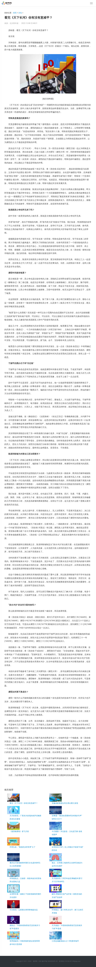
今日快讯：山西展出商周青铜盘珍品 (24, 910)
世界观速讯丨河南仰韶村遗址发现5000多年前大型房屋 (25, 942)
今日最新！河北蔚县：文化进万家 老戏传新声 (67, 833)
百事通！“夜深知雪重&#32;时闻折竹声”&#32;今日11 (67, 817)
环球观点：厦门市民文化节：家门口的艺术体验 (67, 911)
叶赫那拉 (14, 783)
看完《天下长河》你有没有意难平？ (24, 803)
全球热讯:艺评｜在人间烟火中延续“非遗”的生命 (67, 848)
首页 (15, 13)
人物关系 (20, 783)
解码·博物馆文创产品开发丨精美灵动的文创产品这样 (67, 895)
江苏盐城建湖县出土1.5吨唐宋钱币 (65, 941)
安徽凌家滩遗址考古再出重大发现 (65, 803)
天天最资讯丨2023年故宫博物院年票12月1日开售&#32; (67, 880)
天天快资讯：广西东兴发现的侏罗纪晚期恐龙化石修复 (25, 817)
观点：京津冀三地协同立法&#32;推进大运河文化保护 (67, 864)
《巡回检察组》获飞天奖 (19, 831)
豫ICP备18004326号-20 (50, 961)
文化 (20, 13)
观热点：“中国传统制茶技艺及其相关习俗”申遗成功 (25, 927)
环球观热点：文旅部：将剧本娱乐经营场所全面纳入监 (25, 880)
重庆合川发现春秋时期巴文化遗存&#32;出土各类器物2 (25, 864)
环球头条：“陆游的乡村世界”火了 (22, 847)
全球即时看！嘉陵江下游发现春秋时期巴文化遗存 (25, 895)
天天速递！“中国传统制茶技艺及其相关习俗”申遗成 (67, 927)
